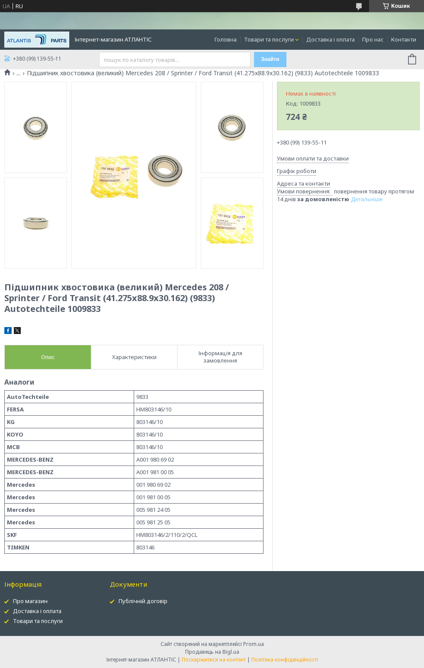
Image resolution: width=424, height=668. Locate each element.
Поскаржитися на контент (214, 659)
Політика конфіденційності (284, 659)
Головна (226, 39)
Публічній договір (143, 601)
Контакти (403, 39)
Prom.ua (253, 644)
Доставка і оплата (330, 39)
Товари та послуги (269, 39)
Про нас (373, 39)
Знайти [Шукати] (270, 59)
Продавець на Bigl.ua (212, 651)
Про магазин (30, 601)
